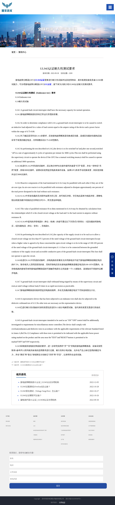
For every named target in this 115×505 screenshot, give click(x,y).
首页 (13, 52)
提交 (58, 486)
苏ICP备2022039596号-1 (73, 499)
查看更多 (95, 375)
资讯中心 (22, 52)
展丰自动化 (8, 425)
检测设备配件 (91, 439)
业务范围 (63, 416)
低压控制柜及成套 (65, 425)
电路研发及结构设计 (37, 439)
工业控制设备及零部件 (66, 430)
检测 (34, 421)
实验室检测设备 (92, 421)
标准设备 (90, 434)
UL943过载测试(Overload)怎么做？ (27, 365)
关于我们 (8, 416)
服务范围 (35, 416)
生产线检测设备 (92, 425)
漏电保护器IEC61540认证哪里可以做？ (28, 362)
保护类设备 (63, 421)
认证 (34, 425)
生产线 (62, 439)
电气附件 (63, 434)
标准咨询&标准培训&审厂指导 (40, 430)
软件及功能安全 (64, 444)
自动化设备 (91, 416)
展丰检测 (8, 421)
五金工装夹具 (91, 430)
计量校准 (35, 434)
